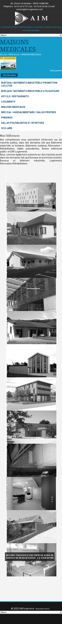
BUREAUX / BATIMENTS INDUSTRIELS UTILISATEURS (30, 91)
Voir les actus (9, 75)
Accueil (3, 54)
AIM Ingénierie (27, 608)
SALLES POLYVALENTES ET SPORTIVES (22, 123)
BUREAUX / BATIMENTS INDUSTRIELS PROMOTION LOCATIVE (29, 84)
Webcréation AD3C (43, 609)
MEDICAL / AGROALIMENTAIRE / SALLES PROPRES (28, 112)
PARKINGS (7, 117)
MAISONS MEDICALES (13, 107)
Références (14, 54)
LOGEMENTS (8, 101)
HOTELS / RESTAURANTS (15, 96)
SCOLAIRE (6, 128)
